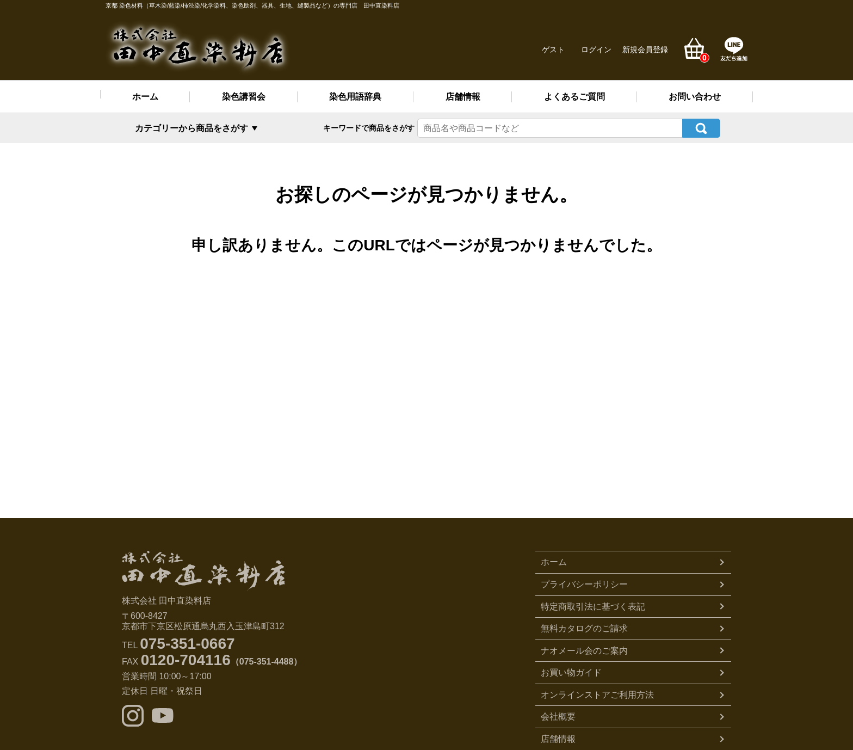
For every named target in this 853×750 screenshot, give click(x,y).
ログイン (596, 49)
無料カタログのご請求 (584, 628)
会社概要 (558, 716)
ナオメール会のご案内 (584, 650)
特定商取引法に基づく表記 (593, 606)
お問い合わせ (695, 96)
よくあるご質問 (574, 96)
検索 (701, 128)
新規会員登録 (645, 49)
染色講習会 (243, 96)
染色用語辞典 (355, 96)
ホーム (145, 96)
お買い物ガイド (571, 672)
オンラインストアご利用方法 (597, 694)
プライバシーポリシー (584, 584)
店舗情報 (463, 96)
